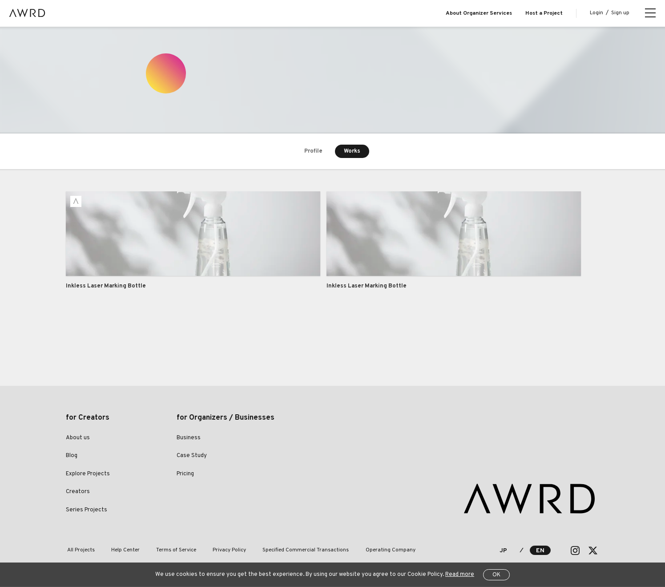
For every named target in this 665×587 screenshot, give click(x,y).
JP (503, 551)
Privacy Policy (218, 551)
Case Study (192, 456)
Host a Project (544, 13)
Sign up (620, 12)
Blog (71, 456)
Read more (459, 574)
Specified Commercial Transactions (292, 551)
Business (189, 438)
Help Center (121, 551)
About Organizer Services (479, 13)
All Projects (79, 551)
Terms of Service (169, 551)
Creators (78, 492)
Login (596, 12)
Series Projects (86, 510)
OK (496, 575)
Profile (313, 151)
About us (78, 438)
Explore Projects (88, 474)
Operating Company (373, 551)
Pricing (185, 474)
